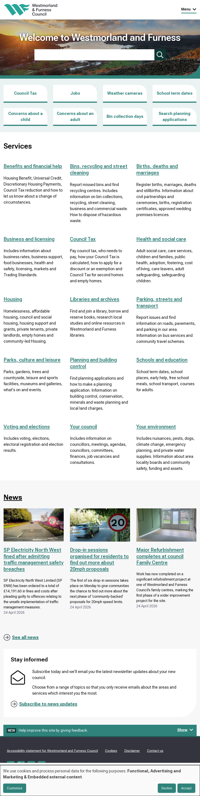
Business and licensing (29, 239)
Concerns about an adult (75, 116)
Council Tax (25, 93)
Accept (186, 788)
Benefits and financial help (33, 166)
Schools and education (161, 360)
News (13, 497)
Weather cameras (124, 93)
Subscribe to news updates (48, 704)
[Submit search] (160, 54)
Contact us (155, 751)
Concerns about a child (25, 116)
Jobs (75, 97)
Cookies (111, 751)
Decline (167, 788)
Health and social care (161, 239)
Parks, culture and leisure (32, 360)
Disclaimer (132, 751)
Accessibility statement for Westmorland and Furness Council (52, 751)
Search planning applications (174, 116)
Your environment (156, 427)
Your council (83, 427)
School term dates (174, 93)
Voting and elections (27, 427)
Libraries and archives (94, 299)
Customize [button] (14, 788)
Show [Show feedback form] (185, 730)
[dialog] (100, 780)
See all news (25, 637)
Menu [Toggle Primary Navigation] (188, 9)
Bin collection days (125, 116)
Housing (13, 299)
